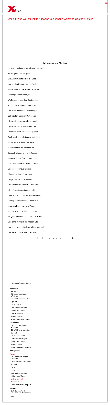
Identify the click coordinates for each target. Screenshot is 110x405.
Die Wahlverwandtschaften (21, 361)
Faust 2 (14, 370)
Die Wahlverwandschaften (20, 299)
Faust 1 (14, 367)
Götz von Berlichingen (19, 308)
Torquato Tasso (16, 316)
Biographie (14, 288)
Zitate (12, 396)
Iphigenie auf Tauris (18, 310)
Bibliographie (15, 351)
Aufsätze (13, 388)
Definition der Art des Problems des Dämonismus (21, 392)
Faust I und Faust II (18, 336)
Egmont (14, 302)
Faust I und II (16, 305)
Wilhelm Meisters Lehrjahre (21, 319)
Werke (12, 354)
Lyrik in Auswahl (17, 313)
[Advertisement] (55, 40)
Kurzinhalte (14, 323)
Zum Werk (14, 291)
